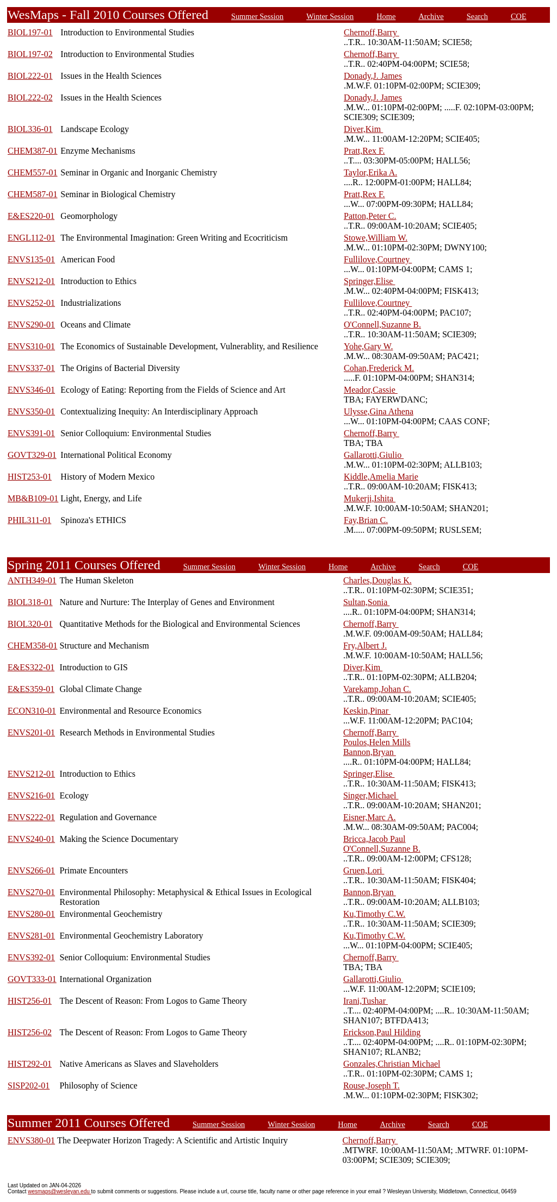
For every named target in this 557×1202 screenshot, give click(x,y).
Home (385, 16)
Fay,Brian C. (366, 520)
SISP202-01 (28, 1085)
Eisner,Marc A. (369, 817)
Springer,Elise (369, 281)
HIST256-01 (30, 1000)
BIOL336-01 (30, 129)
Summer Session (257, 16)
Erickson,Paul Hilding (381, 1032)
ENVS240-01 (31, 839)
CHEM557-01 (33, 172)
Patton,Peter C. (370, 216)
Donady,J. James (373, 75)
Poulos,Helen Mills (377, 742)
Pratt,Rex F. (364, 150)
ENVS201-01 (31, 732)
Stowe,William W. (375, 237)
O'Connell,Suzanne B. (382, 324)
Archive (430, 16)
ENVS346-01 (31, 389)
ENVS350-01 (31, 411)
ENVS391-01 (31, 433)
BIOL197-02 (30, 54)
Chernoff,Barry (371, 32)
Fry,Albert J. (365, 645)
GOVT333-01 (32, 979)
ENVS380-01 (31, 1140)
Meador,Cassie (371, 389)
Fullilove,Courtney (378, 259)
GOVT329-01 (32, 455)
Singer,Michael (371, 795)
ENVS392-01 (31, 957)
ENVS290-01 (31, 324)
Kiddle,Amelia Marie (381, 476)
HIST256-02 (30, 1032)
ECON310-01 (32, 710)
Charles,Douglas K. (377, 580)
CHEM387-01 (33, 150)
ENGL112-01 (31, 237)
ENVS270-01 (31, 892)
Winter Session (330, 16)
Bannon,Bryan (369, 752)
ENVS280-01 (31, 913)
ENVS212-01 (31, 281)
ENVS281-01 (31, 935)
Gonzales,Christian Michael (392, 1063)
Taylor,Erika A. (370, 172)
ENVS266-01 (31, 870)
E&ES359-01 (31, 689)
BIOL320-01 (30, 623)
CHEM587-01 (33, 194)
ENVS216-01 (31, 795)
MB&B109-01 (33, 498)
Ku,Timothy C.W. (374, 913)
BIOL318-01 (30, 602)
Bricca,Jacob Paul (374, 839)
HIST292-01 (30, 1063)
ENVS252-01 (31, 302)
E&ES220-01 (31, 216)
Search (477, 16)
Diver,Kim (363, 129)
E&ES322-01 (31, 667)
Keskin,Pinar (367, 710)
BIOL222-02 (30, 97)
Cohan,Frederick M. (379, 368)
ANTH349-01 (32, 580)
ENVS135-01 (31, 259)
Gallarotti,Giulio (374, 455)
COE (519, 16)
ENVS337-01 (31, 368)
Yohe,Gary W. (368, 346)
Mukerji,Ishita (369, 498)
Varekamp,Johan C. (377, 689)
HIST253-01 (30, 476)
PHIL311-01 (29, 520)
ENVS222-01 (31, 817)
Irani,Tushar (365, 1000)
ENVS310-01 (31, 346)
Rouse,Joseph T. (371, 1085)
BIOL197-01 (30, 32)
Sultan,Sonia (366, 602)
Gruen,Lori (364, 870)
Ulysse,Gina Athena (378, 411)
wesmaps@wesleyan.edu (59, 1191)
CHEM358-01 (33, 645)
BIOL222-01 (30, 75)
